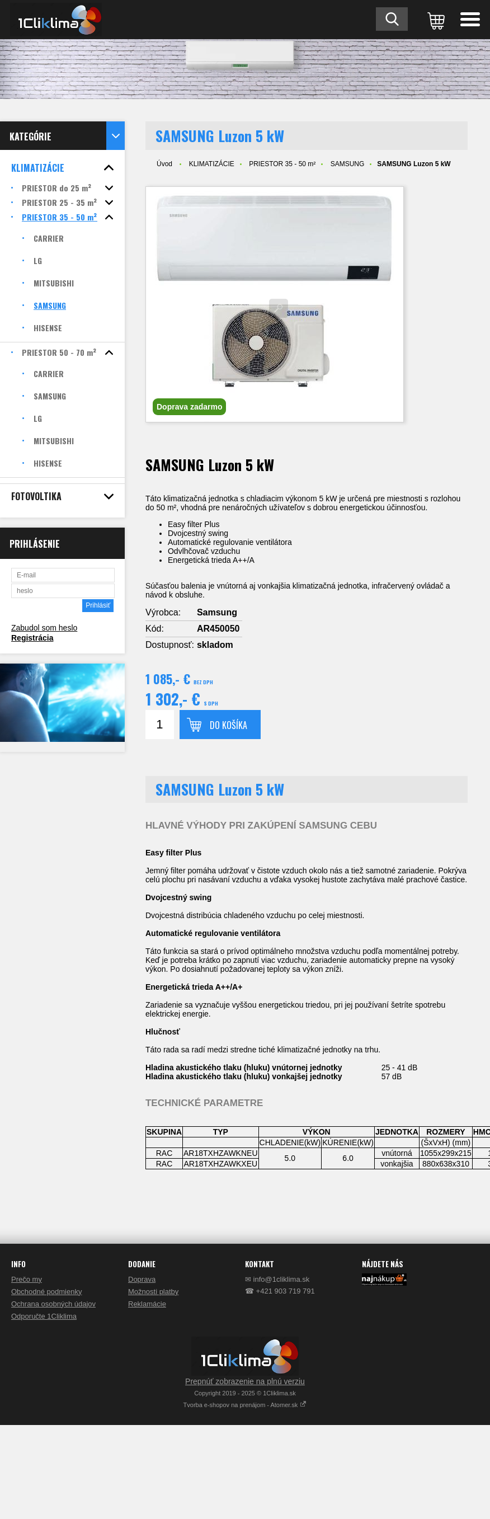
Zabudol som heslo (44, 627)
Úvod (164, 164)
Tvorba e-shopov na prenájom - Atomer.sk (245, 1405)
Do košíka (228, 725)
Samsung (217, 612)
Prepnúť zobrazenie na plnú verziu (245, 1381)
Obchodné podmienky (46, 1291)
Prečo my (26, 1279)
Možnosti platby (153, 1291)
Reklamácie (147, 1304)
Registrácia (32, 637)
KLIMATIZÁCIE (211, 164)
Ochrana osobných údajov (53, 1304)
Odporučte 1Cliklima (44, 1316)
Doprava (142, 1279)
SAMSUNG (348, 164)
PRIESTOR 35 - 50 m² (282, 164)
